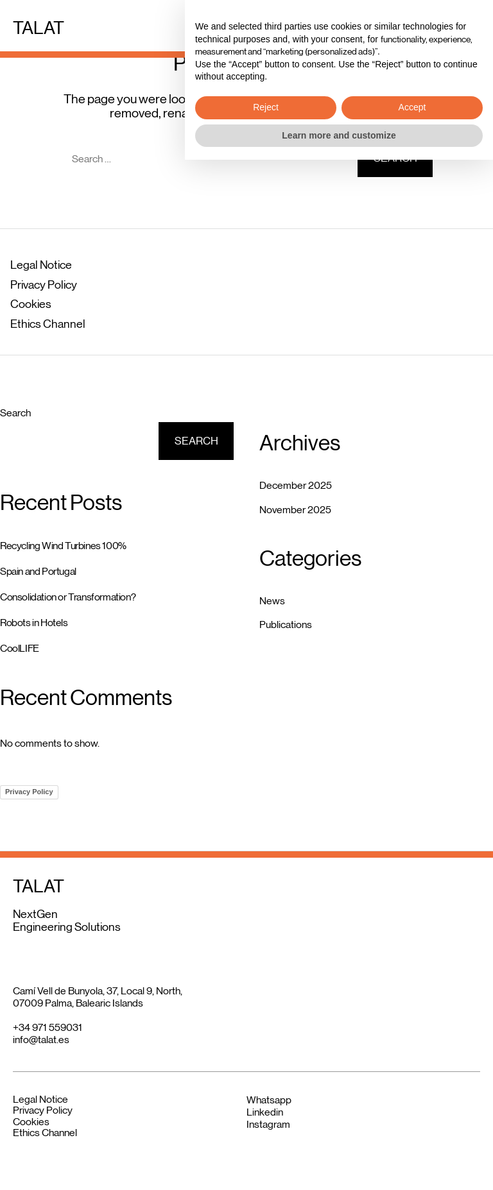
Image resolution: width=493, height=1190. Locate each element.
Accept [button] (412, 1137)
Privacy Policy (43, 284)
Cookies (30, 304)
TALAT (38, 27)
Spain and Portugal (38, 571)
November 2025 (295, 510)
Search (15, 413)
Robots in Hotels (34, 622)
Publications (285, 624)
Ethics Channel (47, 324)
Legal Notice (41, 265)
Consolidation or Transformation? (67, 597)
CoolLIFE (19, 648)
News (272, 601)
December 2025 (295, 485)
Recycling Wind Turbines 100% (63, 546)
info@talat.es (41, 1039)
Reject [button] (266, 1137)
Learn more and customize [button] (338, 1165)
